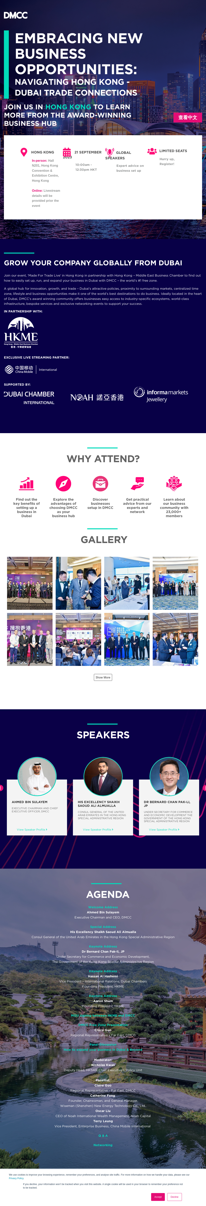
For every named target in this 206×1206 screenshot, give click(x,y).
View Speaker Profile (32, 829)
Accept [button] (158, 1197)
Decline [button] (174, 1197)
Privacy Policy (16, 1178)
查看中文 (187, 117)
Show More (103, 677)
